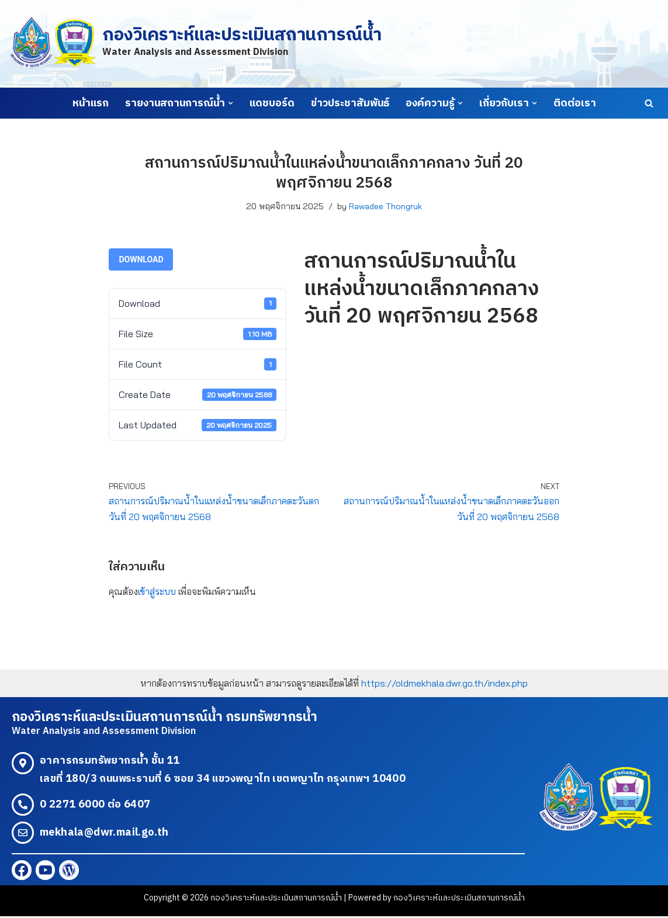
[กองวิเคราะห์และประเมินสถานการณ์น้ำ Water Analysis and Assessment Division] (195, 43)
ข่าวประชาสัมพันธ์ (350, 103)
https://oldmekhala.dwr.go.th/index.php (444, 684)
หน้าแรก (90, 103)
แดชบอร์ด (272, 103)
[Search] (649, 103)
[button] (230, 103)
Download (141, 259)
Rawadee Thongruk (385, 206)
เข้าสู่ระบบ (157, 592)
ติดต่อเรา (574, 103)
